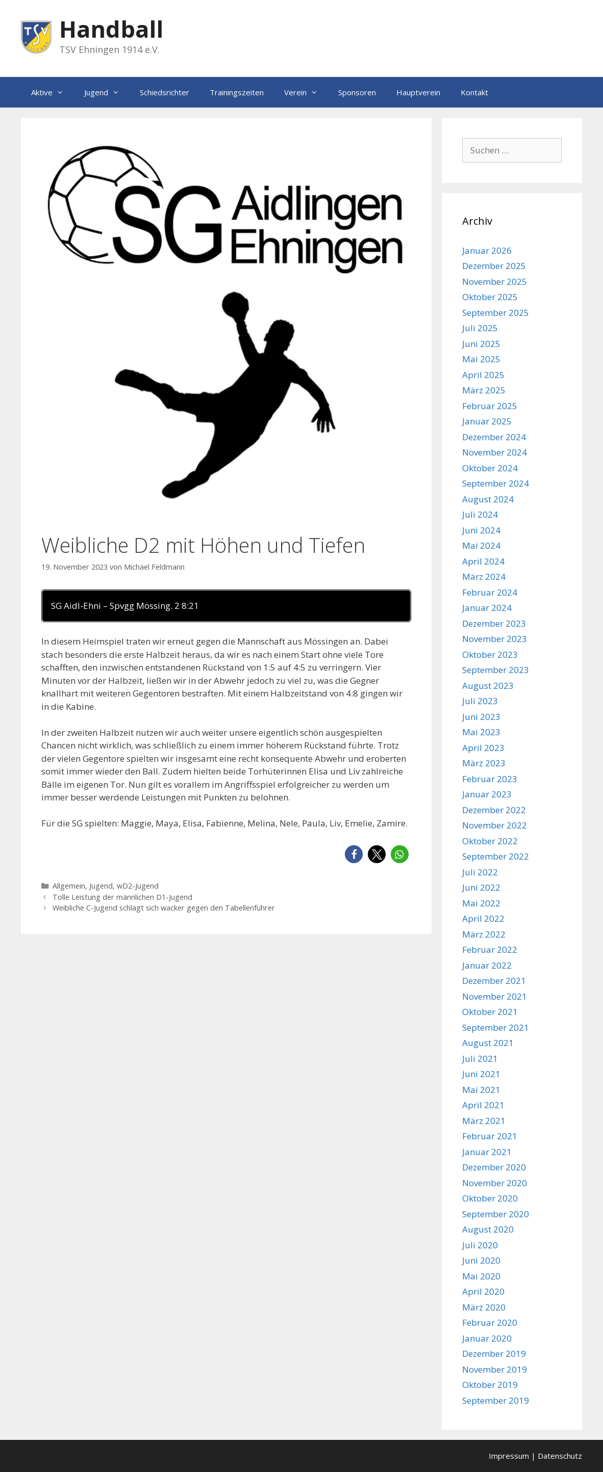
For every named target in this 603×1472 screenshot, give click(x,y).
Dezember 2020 (494, 1167)
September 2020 (495, 1214)
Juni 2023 (481, 716)
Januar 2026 (487, 250)
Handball (111, 28)
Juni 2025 (481, 344)
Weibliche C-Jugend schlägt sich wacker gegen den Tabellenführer (164, 908)
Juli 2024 (480, 514)
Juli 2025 (480, 328)
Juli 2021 (480, 1058)
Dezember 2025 (494, 266)
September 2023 (495, 670)
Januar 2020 (487, 1338)
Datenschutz (560, 1456)
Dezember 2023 (494, 623)
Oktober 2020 (490, 1198)
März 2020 (484, 1307)
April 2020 (483, 1291)
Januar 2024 (487, 607)
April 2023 (483, 748)
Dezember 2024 (494, 437)
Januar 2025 (487, 421)
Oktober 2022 (490, 841)
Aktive (52, 92)
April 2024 (483, 561)
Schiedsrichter (164, 92)
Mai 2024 (481, 545)
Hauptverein (418, 92)
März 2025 (484, 390)
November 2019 (494, 1369)
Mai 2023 (481, 732)
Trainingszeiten (237, 92)
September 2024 (495, 483)
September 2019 (495, 1400)
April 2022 (483, 918)
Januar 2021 (487, 1152)
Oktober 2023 (490, 654)
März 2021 (484, 1121)
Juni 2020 (481, 1260)
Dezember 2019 (494, 1353)
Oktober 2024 (490, 468)
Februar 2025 (489, 406)
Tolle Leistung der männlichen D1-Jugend (122, 897)
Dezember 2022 (494, 810)
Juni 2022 (481, 887)
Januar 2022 (487, 965)
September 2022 (495, 856)
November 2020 (494, 1183)
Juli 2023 (480, 701)
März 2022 (484, 934)
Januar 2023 (487, 794)
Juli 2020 (480, 1245)
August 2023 (488, 685)
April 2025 (483, 375)
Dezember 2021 (494, 980)
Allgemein (69, 886)
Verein (306, 92)
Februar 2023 (489, 779)
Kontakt (474, 92)
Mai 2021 (481, 1089)
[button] (354, 854)
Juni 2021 (481, 1074)
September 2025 (495, 312)
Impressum (509, 1456)
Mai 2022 (481, 903)
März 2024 (484, 576)
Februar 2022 (489, 949)
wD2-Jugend (138, 886)
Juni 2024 (481, 530)
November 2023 (494, 639)
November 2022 (494, 825)
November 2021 (494, 996)
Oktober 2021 (490, 1012)
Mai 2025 (481, 359)
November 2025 (494, 281)
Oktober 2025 (490, 297)
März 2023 (484, 763)
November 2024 (494, 452)
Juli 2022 (480, 872)
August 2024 (488, 499)
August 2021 (488, 1043)
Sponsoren (357, 92)
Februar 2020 (489, 1322)
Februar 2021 (489, 1136)
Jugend (107, 92)
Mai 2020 (481, 1276)
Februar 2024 (489, 592)
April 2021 (483, 1105)
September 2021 (495, 1027)
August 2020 (488, 1229)
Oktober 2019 (490, 1384)
